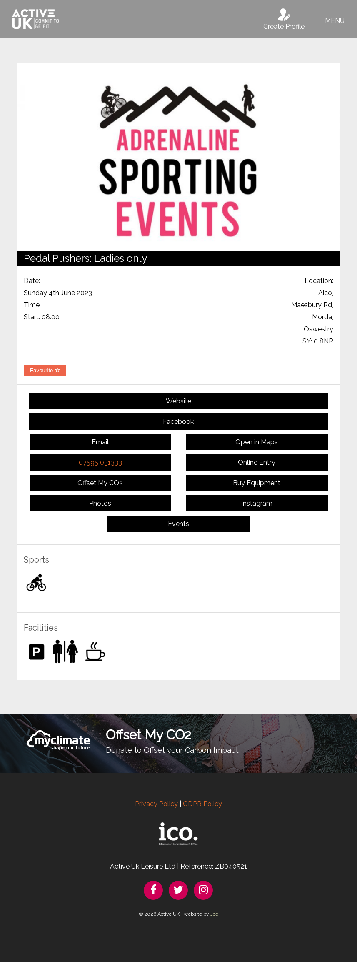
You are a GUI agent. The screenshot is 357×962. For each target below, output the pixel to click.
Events (178, 524)
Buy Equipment (256, 483)
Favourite (45, 370)
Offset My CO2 (100, 483)
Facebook (178, 422)
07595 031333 (100, 462)
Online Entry (256, 462)
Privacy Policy (156, 804)
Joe (214, 914)
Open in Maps (256, 442)
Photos (100, 503)
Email (100, 442)
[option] (178, 157)
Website (178, 401)
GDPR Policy (202, 804)
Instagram (256, 503)
